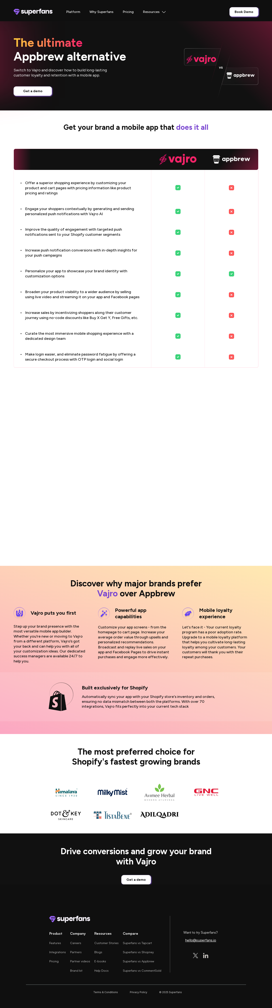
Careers (75, 943)
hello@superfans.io (200, 940)
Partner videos (80, 961)
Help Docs (101, 970)
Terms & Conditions (105, 992)
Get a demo (32, 91)
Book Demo (244, 12)
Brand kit (76, 970)
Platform (73, 12)
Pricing (128, 12)
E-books (100, 961)
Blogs (98, 952)
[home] (33, 12)
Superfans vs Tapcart (137, 943)
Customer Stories (106, 943)
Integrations (57, 952)
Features (55, 943)
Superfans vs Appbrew (138, 961)
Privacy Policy (138, 992)
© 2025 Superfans (170, 992)
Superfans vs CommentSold (142, 970)
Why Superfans (101, 12)
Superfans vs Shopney (138, 952)
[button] (155, 12)
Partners (76, 952)
